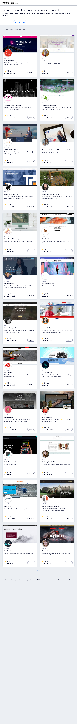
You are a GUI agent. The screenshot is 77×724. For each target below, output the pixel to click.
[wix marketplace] (10, 3)
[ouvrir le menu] (73, 2)
